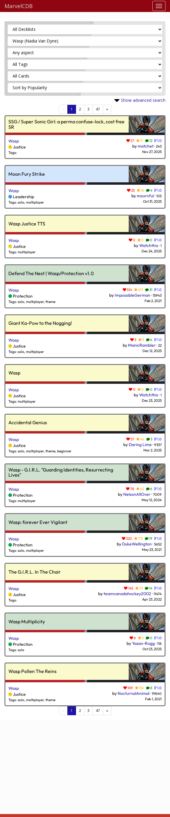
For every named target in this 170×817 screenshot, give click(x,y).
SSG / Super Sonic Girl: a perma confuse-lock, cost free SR (66, 124)
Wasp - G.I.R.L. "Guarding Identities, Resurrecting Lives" (60, 472)
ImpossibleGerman (132, 295)
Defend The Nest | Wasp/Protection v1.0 (51, 273)
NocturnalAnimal (133, 693)
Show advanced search (143, 100)
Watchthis (148, 245)
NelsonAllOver (137, 494)
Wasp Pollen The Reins (32, 671)
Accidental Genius (27, 422)
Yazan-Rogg (143, 643)
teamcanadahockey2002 (127, 593)
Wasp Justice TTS (26, 224)
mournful (145, 195)
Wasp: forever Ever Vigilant (37, 522)
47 (98, 109)
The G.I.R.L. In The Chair (34, 572)
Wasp (13, 141)
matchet (146, 146)
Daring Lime (140, 444)
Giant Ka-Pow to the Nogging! (40, 323)
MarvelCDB (18, 6)
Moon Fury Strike (26, 174)
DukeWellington (137, 544)
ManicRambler (142, 345)
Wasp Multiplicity (26, 622)
